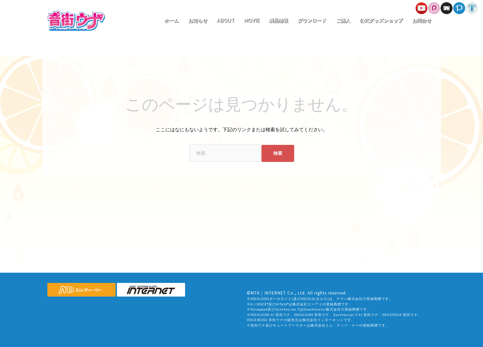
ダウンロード (312, 20)
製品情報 (278, 20)
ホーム (171, 20)
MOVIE (251, 20)
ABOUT (226, 20)
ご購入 (343, 20)
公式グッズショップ (381, 20)
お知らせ (197, 20)
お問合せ (421, 20)
